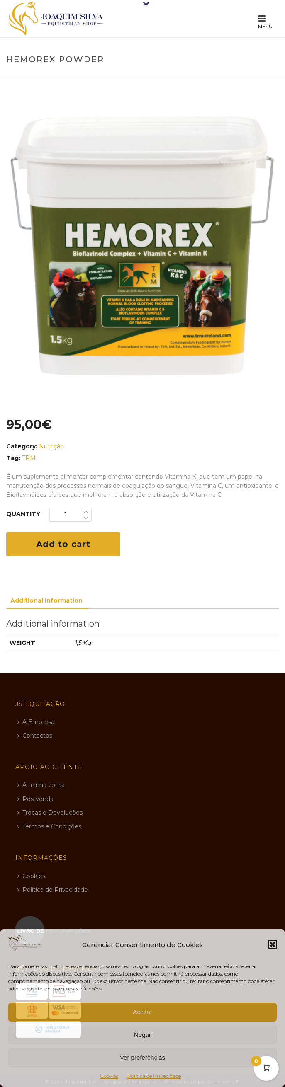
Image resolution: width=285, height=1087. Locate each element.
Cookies (109, 1076)
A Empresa (35, 722)
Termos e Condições (49, 826)
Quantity (23, 514)
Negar (142, 1034)
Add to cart (63, 544)
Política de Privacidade (154, 1076)
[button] (272, 944)
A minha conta (41, 785)
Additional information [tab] (46, 600)
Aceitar (142, 1011)
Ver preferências (142, 1057)
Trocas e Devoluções (50, 812)
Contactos (34, 735)
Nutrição (51, 446)
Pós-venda (35, 799)
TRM (29, 458)
